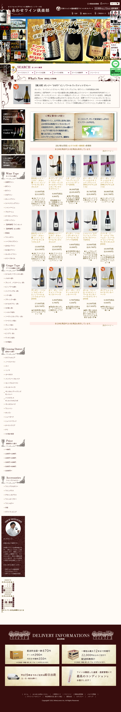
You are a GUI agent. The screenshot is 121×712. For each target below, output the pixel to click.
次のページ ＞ (108, 151)
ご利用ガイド (56, 694)
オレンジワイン (10, 199)
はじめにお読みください (40, 694)
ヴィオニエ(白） (10, 338)
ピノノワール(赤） (11, 287)
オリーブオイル (10, 258)
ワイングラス (9, 490)
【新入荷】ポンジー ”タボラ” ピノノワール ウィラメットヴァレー (63, 85)
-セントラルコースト (11, 383)
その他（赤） (9, 308)
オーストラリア (10, 425)
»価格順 (81, 146)
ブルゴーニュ (9, 212)
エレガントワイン (11, 254)
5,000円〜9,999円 (10, 466)
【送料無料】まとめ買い (13, 229)
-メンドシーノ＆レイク (12, 379)
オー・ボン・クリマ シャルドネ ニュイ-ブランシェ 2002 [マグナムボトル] (90, 182)
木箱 (6, 507)
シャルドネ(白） (10, 312)
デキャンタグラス (11, 495)
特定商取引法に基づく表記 (53, 696)
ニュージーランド (11, 421)
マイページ (67, 694)
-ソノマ (7, 370)
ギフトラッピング (11, 512)
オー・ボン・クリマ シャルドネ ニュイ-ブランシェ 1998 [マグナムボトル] (107, 182)
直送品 (7, 233)
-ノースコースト (10, 362)
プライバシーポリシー (34, 696)
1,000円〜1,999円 (10, 454)
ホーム (26, 694)
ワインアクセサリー (11, 486)
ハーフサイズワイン (11, 241)
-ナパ (6, 366)
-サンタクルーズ (10, 404)
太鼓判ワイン (9, 182)
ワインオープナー (11, 499)
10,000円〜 (8, 471)
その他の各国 (9, 434)
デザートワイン (10, 220)
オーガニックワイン (11, 216)
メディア (90, 696)
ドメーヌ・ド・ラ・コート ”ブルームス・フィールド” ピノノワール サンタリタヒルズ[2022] (107, 238)
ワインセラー (9, 503)
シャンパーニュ (10, 207)
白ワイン (8, 190)
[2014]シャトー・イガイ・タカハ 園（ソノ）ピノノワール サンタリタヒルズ (56, 237)
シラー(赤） (9, 295)
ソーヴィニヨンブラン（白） (14, 316)
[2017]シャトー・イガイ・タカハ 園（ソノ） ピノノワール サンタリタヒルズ (38, 237)
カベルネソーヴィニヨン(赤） (14, 274)
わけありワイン (10, 250)
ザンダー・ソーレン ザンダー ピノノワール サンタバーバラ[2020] (73, 236)
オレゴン (8, 413)
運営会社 (69, 696)
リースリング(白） (11, 321)
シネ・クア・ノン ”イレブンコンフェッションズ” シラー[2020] (73, 181)
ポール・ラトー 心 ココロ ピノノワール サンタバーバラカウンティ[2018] (90, 294)
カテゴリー (79, 696)
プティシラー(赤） (11, 299)
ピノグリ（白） (10, 333)
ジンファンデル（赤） (12, 291)
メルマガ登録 (91, 694)
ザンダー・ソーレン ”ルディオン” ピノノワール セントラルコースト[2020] (38, 294)
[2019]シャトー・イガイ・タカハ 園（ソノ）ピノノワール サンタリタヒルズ (38, 182)
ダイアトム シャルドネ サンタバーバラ (106, 292)
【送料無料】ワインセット (13, 224)
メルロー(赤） (9, 278)
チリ (6, 429)
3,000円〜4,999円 (10, 462)
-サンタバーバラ (10, 387)
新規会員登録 (79, 694)
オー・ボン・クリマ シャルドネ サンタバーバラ (73, 292)
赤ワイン (8, 186)
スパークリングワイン (12, 203)
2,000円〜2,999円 (10, 458)
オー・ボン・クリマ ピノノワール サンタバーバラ (56, 292)
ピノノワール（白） (11, 329)
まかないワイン (10, 246)
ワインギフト (9, 237)
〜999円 (7, 449)
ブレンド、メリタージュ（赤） (15, 282)
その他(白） (9, 342)
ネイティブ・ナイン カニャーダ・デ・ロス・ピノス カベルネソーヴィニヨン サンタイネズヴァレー (56, 183)
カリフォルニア (10, 357)
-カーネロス (9, 374)
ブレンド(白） (9, 325)
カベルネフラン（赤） (12, 304)
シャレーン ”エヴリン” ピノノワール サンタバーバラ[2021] (90, 236)
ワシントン (8, 408)
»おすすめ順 (73, 146)
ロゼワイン (8, 195)
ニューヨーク (9, 417)
